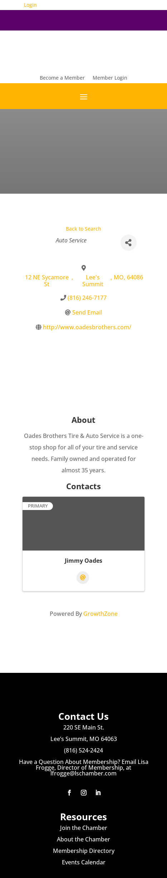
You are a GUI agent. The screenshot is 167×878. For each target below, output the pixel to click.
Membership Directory (83, 851)
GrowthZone (100, 614)
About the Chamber (83, 839)
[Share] (129, 243)
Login (30, 4)
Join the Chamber (83, 828)
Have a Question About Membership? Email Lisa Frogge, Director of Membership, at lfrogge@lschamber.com (83, 767)
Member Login (110, 78)
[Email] (83, 577)
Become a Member (62, 78)
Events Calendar (83, 862)
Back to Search (83, 228)
